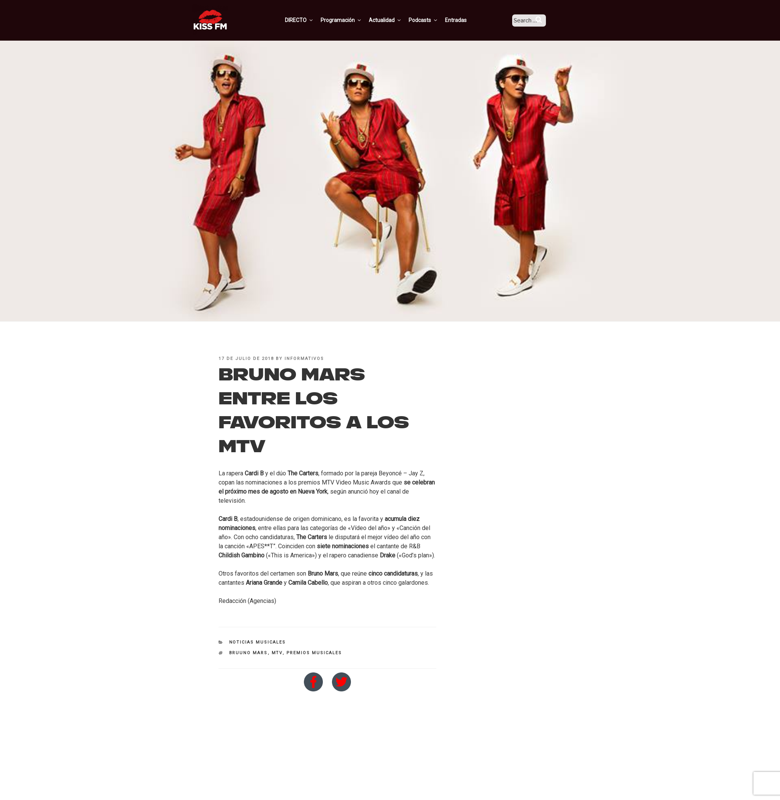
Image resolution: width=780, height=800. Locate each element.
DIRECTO (309, 20)
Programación (351, 20)
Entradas (465, 20)
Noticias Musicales (257, 642)
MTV (277, 652)
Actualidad (395, 20)
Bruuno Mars (248, 652)
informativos (304, 358)
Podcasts (433, 20)
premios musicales (314, 652)
